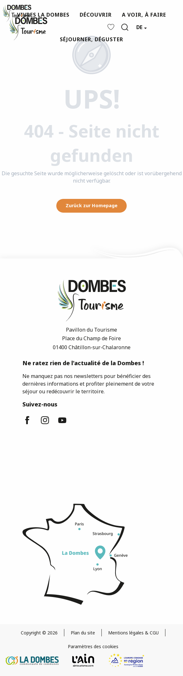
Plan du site (83, 633)
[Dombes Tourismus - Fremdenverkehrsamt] (17, 13)
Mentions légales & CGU (133, 633)
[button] (124, 27)
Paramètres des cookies (93, 646)
